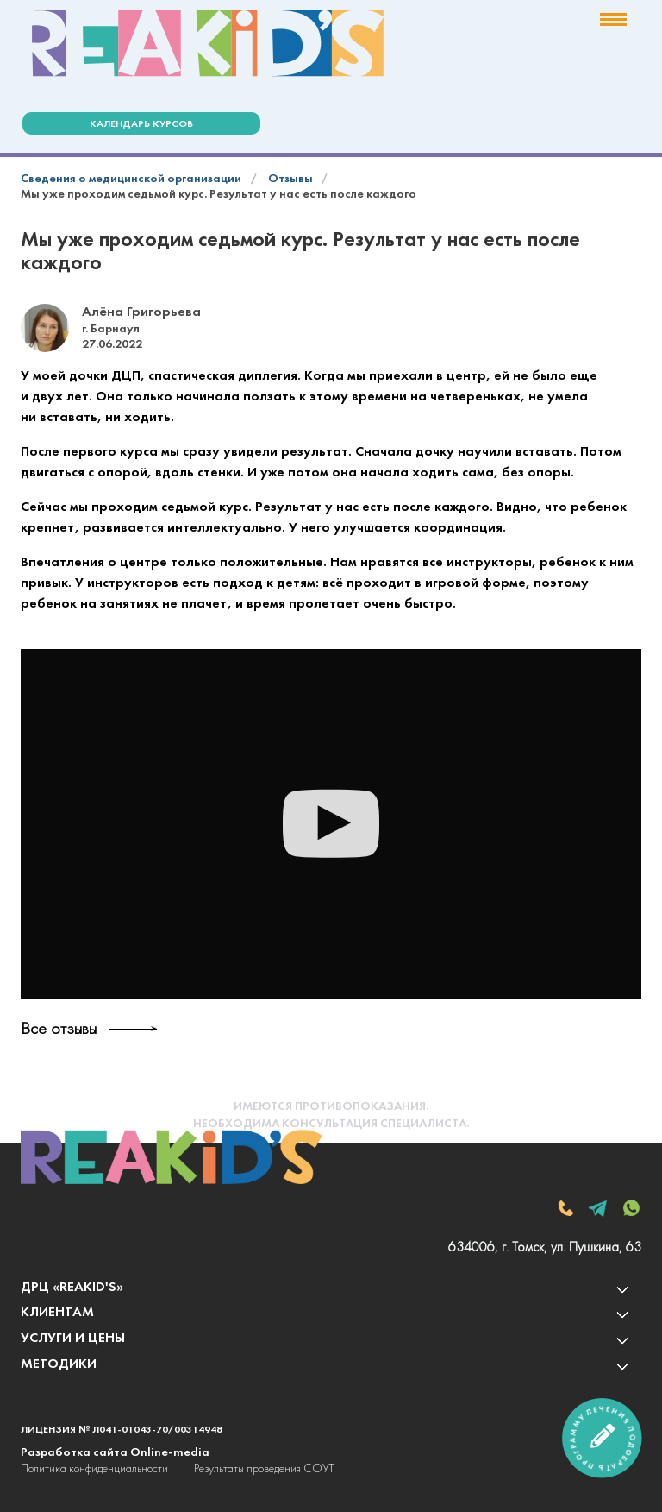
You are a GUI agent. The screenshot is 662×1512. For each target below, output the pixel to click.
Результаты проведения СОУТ (264, 1469)
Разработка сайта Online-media (115, 1452)
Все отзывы (59, 1029)
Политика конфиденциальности (94, 1469)
